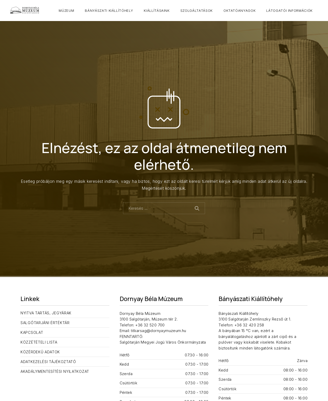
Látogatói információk (289, 10)
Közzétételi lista (38, 342)
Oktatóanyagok (239, 10)
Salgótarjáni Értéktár (45, 322)
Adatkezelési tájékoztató (48, 361)
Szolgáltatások (196, 10)
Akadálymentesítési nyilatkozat (54, 371)
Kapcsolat (31, 332)
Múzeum (66, 10)
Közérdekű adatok (40, 352)
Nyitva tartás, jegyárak (45, 313)
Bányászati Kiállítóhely (109, 10)
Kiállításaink (156, 10)
